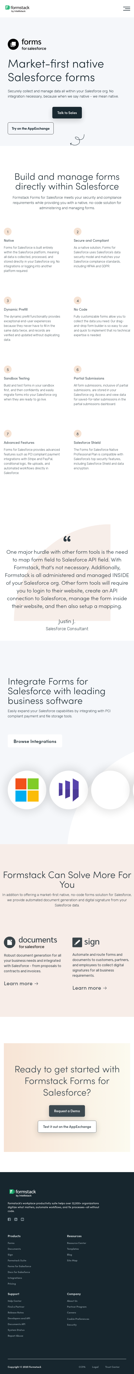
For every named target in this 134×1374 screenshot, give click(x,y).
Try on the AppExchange (31, 128)
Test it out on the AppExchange (67, 1138)
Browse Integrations (35, 741)
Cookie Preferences (78, 1319)
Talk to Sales (67, 112)
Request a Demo (67, 1122)
